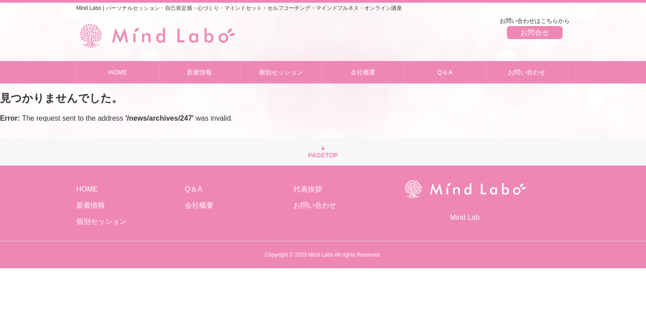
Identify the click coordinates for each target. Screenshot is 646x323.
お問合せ (534, 32)
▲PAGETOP (323, 151)
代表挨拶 (307, 189)
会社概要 (362, 72)
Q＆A (445, 72)
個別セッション (281, 72)
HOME (117, 72)
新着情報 (199, 72)
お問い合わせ (527, 72)
